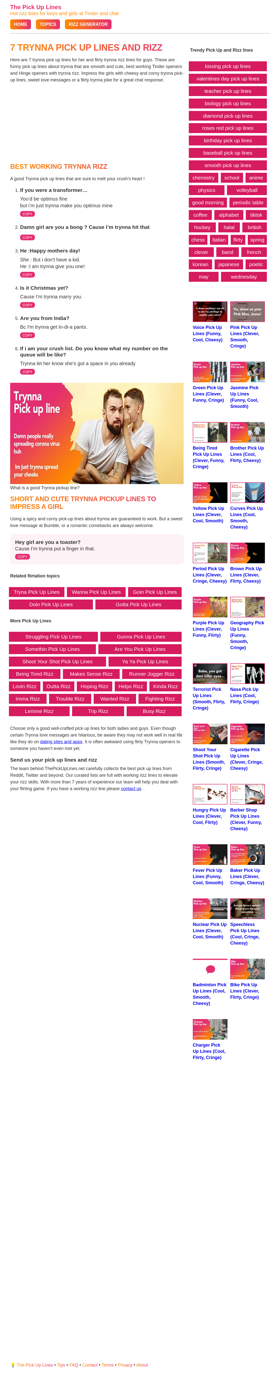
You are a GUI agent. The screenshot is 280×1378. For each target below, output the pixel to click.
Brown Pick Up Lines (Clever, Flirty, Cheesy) (247, 563)
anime (256, 177)
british (254, 227)
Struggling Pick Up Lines (53, 636)
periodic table (248, 202)
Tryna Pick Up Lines (36, 592)
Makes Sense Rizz (91, 674)
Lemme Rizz (39, 711)
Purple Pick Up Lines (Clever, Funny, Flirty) (210, 617)
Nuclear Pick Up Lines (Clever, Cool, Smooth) (210, 918)
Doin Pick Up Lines (51, 604)
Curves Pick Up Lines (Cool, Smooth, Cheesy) (247, 506)
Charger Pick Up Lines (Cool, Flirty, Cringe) (210, 1039)
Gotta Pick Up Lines (138, 604)
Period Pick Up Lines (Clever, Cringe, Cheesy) (210, 563)
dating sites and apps (61, 741)
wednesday (244, 277)
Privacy (125, 1365)
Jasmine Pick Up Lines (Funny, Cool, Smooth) (247, 385)
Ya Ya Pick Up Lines (145, 661)
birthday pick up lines (228, 140)
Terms (108, 1365)
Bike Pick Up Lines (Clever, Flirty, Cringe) (247, 979)
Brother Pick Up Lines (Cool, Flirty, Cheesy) (247, 442)
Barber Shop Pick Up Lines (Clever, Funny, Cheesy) (247, 807)
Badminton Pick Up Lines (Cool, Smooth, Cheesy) (210, 982)
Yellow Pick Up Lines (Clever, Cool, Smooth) (210, 502)
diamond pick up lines (228, 116)
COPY (27, 214)
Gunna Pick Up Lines (141, 636)
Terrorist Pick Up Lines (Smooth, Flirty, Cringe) (210, 686)
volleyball (247, 190)
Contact (90, 1365)
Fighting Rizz (160, 699)
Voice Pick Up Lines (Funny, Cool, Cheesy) (210, 321)
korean (200, 264)
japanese (228, 264)
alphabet (229, 215)
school (231, 177)
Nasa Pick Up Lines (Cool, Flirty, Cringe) (247, 683)
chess (198, 240)
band (227, 252)
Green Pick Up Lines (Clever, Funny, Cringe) (210, 382)
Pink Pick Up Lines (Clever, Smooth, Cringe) (247, 325)
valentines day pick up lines (227, 78)
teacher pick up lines (228, 91)
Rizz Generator (88, 24)
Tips (61, 1365)
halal (229, 227)
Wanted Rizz (114, 699)
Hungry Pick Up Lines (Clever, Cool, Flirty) (210, 804)
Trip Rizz (98, 711)
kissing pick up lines (228, 66)
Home (20, 24)
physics (206, 190)
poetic (256, 264)
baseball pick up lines (227, 153)
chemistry (204, 177)
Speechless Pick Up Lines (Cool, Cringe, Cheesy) (247, 922)
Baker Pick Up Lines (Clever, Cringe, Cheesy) (247, 864)
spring (257, 240)
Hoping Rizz (95, 686)
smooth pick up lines (227, 165)
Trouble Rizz (70, 699)
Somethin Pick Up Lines (52, 649)
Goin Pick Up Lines (155, 592)
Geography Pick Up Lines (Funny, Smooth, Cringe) (247, 623)
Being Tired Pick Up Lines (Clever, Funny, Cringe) (210, 445)
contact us (131, 788)
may (203, 277)
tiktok (256, 215)
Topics (48, 24)
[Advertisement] (97, 123)
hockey (202, 227)
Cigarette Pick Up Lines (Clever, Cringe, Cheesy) (247, 747)
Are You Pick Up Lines (140, 649)
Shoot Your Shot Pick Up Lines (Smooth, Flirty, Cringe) (210, 747)
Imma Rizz (28, 699)
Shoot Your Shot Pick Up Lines (57, 661)
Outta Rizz (59, 686)
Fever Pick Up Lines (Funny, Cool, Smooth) (210, 864)
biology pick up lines (228, 103)
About (142, 1365)
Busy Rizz (154, 711)
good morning (208, 202)
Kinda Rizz (165, 686)
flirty (238, 240)
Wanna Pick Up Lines (96, 592)
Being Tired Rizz (34, 674)
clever (201, 252)
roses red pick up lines (227, 128)
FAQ (73, 1365)
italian (219, 240)
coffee (200, 215)
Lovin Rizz (24, 686)
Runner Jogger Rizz (152, 674)
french (254, 252)
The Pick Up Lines (35, 7)
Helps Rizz (130, 686)
